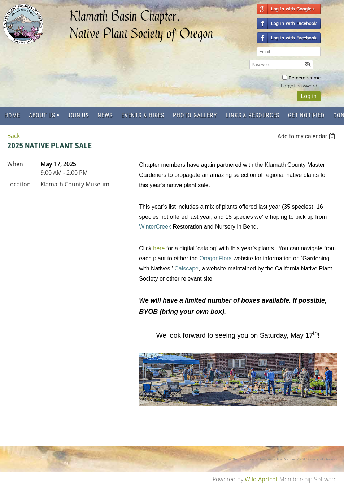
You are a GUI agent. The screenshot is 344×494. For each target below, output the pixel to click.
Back (13, 136)
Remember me (305, 77)
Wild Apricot (261, 479)
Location (19, 184)
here (159, 248)
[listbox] (307, 136)
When (15, 164)
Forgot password (299, 85)
